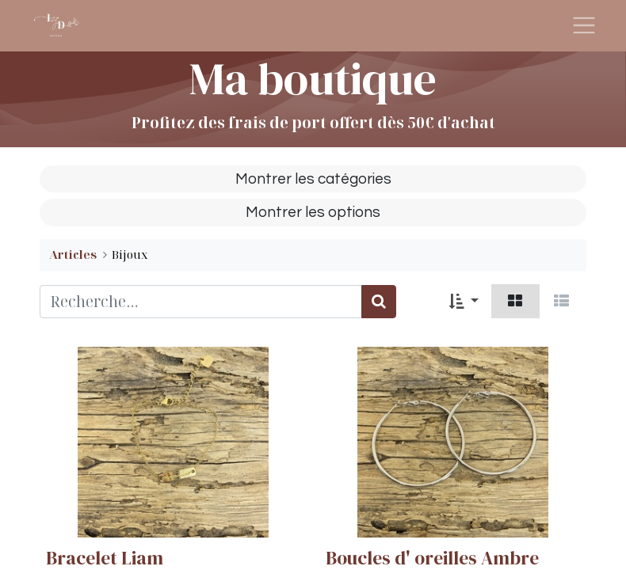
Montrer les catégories (313, 179)
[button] (464, 301)
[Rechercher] (378, 302)
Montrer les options (313, 212)
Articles (73, 254)
